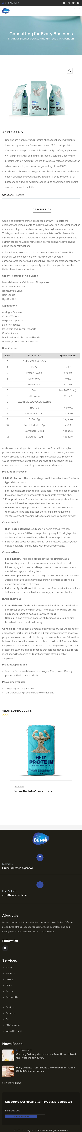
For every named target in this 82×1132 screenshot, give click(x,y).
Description (42, 209)
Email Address (9, 891)
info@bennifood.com (14, 895)
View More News (12, 1083)
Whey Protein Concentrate (33, 791)
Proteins (19, 194)
